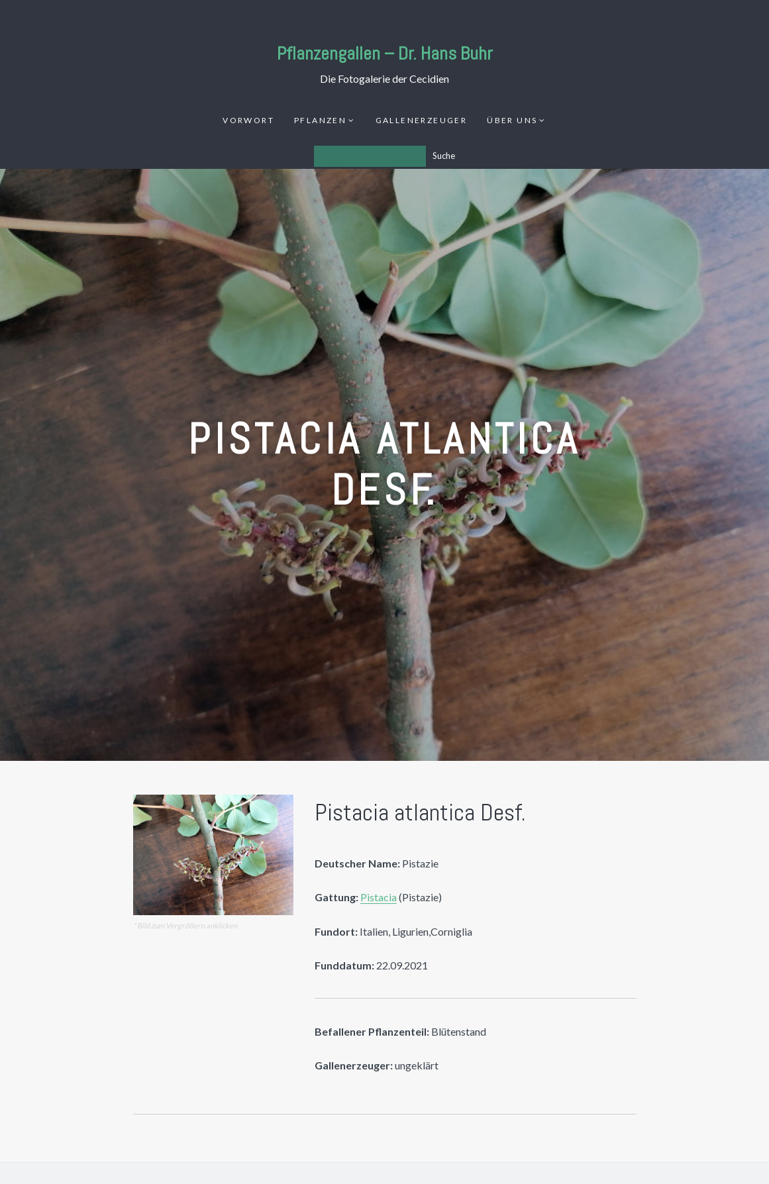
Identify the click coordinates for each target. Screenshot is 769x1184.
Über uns (512, 120)
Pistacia (378, 897)
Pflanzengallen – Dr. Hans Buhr (385, 53)
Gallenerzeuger (422, 120)
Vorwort (248, 120)
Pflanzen (320, 120)
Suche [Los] (444, 155)
